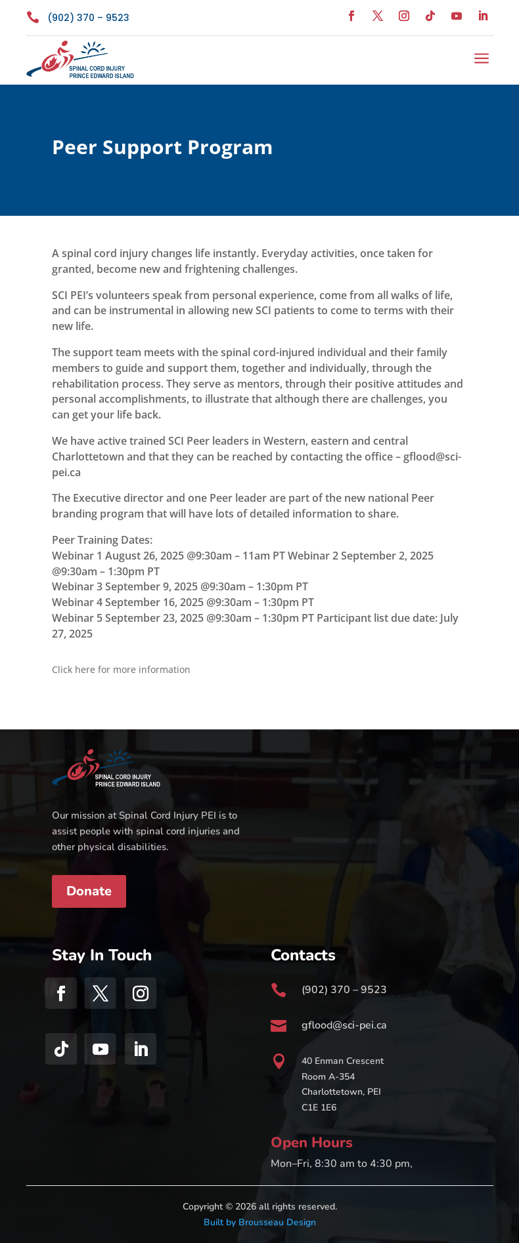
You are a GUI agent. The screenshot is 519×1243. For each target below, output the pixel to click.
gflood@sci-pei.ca (344, 1025)
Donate (89, 891)
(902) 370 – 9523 (88, 17)
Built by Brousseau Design (260, 1222)
